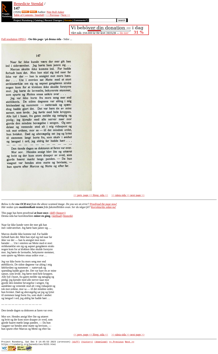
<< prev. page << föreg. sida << (90, 195)
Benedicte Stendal (28, 3)
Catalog (38, 20)
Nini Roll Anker (55, 12)
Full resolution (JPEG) (13, 39)
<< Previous (52, 15)
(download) (101, 342)
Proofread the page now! (103, 204)
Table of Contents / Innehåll (29, 15)
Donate (68, 20)
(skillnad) (57, 215)
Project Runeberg (22, 20)
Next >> (65, 15)
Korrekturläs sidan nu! (103, 207)
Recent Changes (53, 20)
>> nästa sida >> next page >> (128, 195)
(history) (60, 212)
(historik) (68, 215)
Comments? (80, 20)
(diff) (52, 212)
